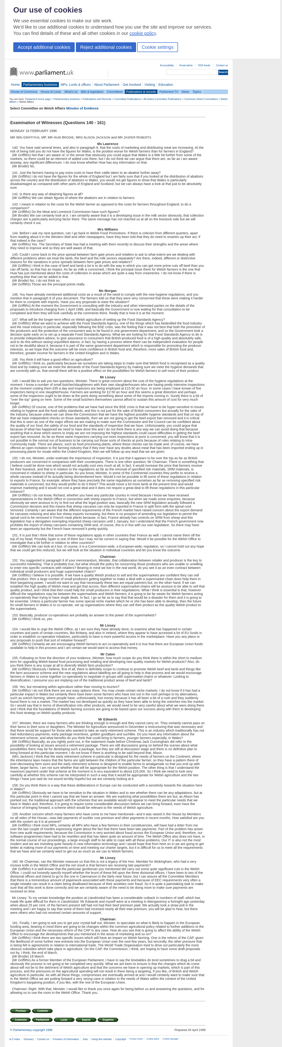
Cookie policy (152, 1039)
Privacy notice (136, 1039)
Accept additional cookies (44, 47)
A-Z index (14, 1039)
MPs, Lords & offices (76, 84)
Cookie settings (158, 47)
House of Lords (51, 91)
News (185, 91)
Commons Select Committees (201, 99)
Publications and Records (97, 99)
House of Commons (24, 91)
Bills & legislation (92, 91)
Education (165, 84)
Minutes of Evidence (82, 108)
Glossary (29, 1039)
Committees (115, 91)
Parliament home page (37, 99)
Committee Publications (127, 99)
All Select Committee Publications (162, 99)
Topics (197, 91)
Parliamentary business (40, 84)
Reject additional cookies (106, 47)
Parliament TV (168, 91)
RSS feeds (204, 65)
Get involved (132, 84)
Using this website (101, 1039)
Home (15, 84)
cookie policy (143, 33)
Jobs (85, 1039)
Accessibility (167, 65)
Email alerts (186, 65)
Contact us (222, 65)
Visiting (149, 84)
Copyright (120, 1039)
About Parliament (106, 84)
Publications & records (141, 91)
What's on (71, 91)
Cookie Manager (170, 1039)
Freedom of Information (66, 1039)
